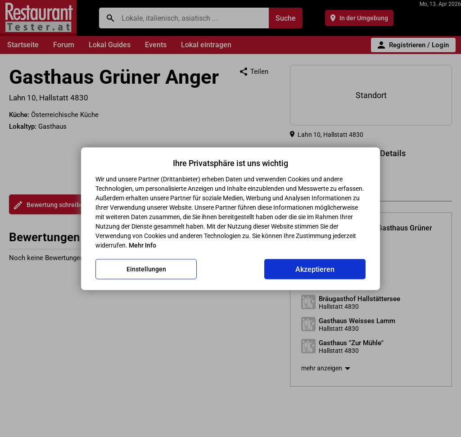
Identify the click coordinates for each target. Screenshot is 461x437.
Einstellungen (146, 269)
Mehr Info (142, 244)
